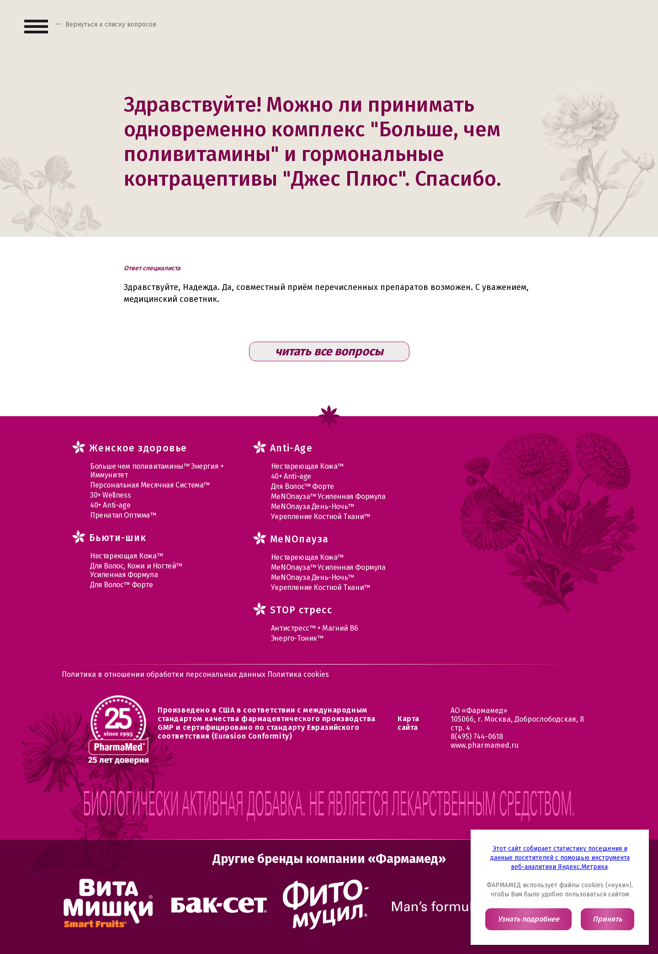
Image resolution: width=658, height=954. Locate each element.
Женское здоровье (138, 448)
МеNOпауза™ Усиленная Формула (328, 496)
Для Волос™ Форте (121, 584)
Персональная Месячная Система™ (150, 485)
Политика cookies (298, 674)
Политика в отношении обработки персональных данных (164, 674)
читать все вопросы (329, 351)
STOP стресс (301, 610)
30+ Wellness (110, 495)
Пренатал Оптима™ (123, 515)
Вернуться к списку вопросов (110, 24)
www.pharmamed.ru (485, 745)
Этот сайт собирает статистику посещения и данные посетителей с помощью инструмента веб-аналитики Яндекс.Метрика (560, 858)
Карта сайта (408, 723)
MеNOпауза (299, 539)
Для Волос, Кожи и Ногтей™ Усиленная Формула (136, 570)
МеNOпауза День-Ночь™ (312, 506)
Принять (607, 919)
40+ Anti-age (110, 505)
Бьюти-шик (118, 538)
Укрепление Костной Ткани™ (320, 516)
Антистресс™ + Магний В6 (314, 628)
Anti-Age (291, 448)
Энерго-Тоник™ (297, 638)
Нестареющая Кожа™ (126, 556)
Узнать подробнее (528, 919)
